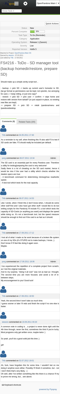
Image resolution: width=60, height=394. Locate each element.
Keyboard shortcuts (11, 385)
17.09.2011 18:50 (26, 296)
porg (4, 158)
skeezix (11, 55)
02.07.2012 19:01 (26, 361)
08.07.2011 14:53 (26, 198)
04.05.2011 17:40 (26, 135)
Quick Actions (52, 24)
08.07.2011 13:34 (27, 158)
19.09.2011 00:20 (29, 322)
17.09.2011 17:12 (26, 233)
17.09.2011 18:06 (27, 261)
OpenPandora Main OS (23, 53)
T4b (12, 58)
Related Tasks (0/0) (27, 122)
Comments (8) (8, 121)
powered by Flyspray (48, 389)
